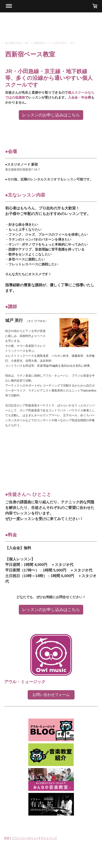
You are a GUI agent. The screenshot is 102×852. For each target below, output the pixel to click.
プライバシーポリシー (25, 838)
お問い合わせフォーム (51, 695)
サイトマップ (49, 838)
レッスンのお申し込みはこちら (51, 115)
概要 (6, 838)
